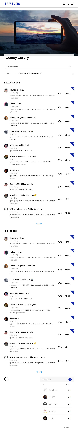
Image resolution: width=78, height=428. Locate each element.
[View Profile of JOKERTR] (52, 397)
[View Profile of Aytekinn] (14, 95)
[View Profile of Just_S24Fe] (14, 189)
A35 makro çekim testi (19, 145)
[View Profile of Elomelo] (12, 178)
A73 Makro (14, 170)
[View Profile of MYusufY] (14, 151)
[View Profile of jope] (12, 176)
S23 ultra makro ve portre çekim (23, 156)
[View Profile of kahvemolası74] (21, 164)
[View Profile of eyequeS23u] (15, 162)
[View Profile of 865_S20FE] (14, 98)
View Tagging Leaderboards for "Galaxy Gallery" (57, 379)
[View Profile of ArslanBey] (52, 411)
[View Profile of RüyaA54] (14, 112)
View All (39, 224)
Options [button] (69, 73)
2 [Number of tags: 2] (70, 404)
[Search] (39, 66)
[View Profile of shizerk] (13, 137)
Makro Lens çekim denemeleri (22, 117)
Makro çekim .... (16, 104)
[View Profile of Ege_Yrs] (51, 418)
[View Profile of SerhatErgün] (53, 390)
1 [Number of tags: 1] (70, 418)
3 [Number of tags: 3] (70, 390)
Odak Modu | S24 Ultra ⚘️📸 (21, 131)
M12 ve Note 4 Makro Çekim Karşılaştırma (27, 209)
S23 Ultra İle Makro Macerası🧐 (23, 195)
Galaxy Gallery (14, 93)
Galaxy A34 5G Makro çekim (21, 184)
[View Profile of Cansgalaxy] (14, 201)
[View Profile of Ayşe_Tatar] (14, 109)
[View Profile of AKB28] (13, 123)
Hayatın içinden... (17, 90)
